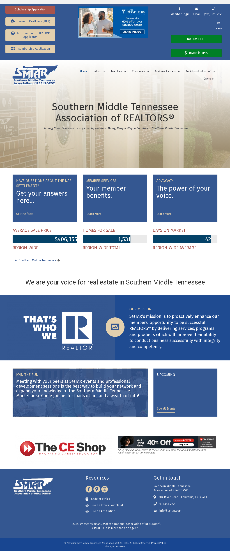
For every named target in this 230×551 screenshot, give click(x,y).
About (97, 71)
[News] (218, 25)
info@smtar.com (170, 510)
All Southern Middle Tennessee (35, 260)
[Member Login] (180, 11)
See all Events (166, 408)
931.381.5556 (167, 504)
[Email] (196, 11)
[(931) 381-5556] (213, 11)
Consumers (138, 71)
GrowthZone (118, 546)
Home (83, 71)
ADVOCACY (164, 181)
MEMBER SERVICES (101, 181)
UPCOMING (166, 374)
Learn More (94, 214)
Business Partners (165, 71)
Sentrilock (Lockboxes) (198, 71)
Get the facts (24, 214)
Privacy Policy (158, 543)
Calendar (209, 78)
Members (116, 71)
